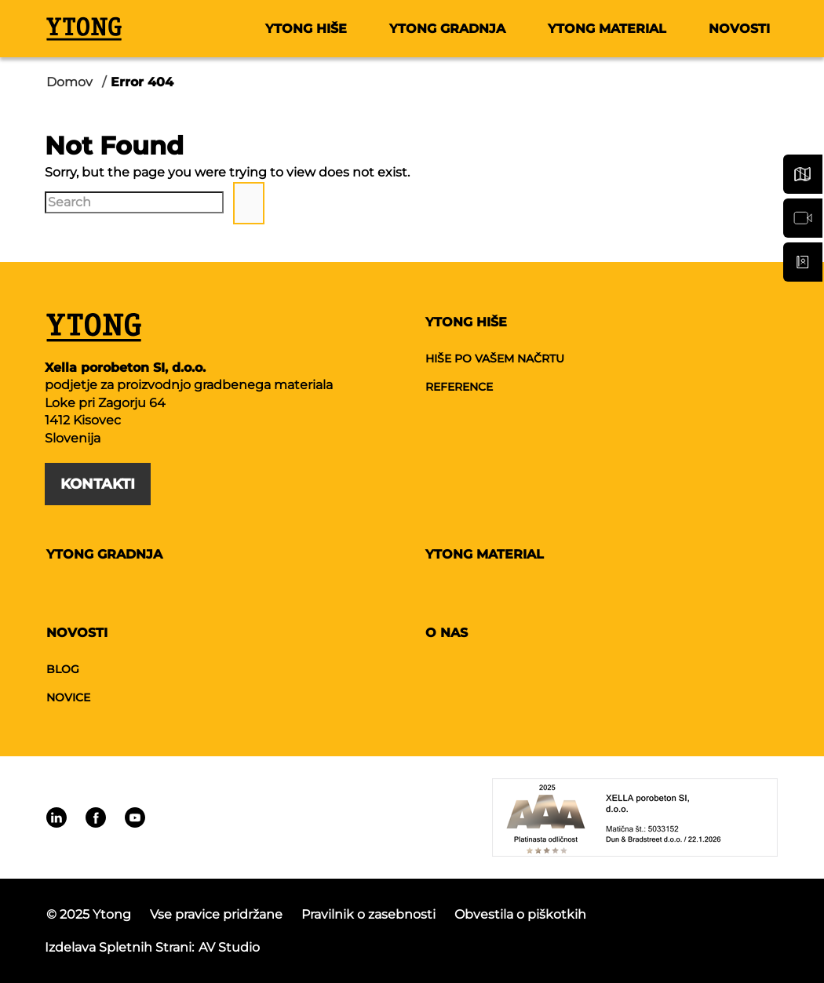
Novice (68, 697)
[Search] (134, 202)
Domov (69, 82)
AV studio (229, 947)
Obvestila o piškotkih (520, 914)
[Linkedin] (56, 817)
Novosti (739, 28)
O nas (446, 632)
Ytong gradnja (447, 28)
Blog (62, 669)
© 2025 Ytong (88, 914)
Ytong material (607, 28)
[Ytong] (84, 28)
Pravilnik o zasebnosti (368, 914)
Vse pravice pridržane (216, 914)
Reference (459, 387)
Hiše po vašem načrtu (494, 358)
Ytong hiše (306, 28)
